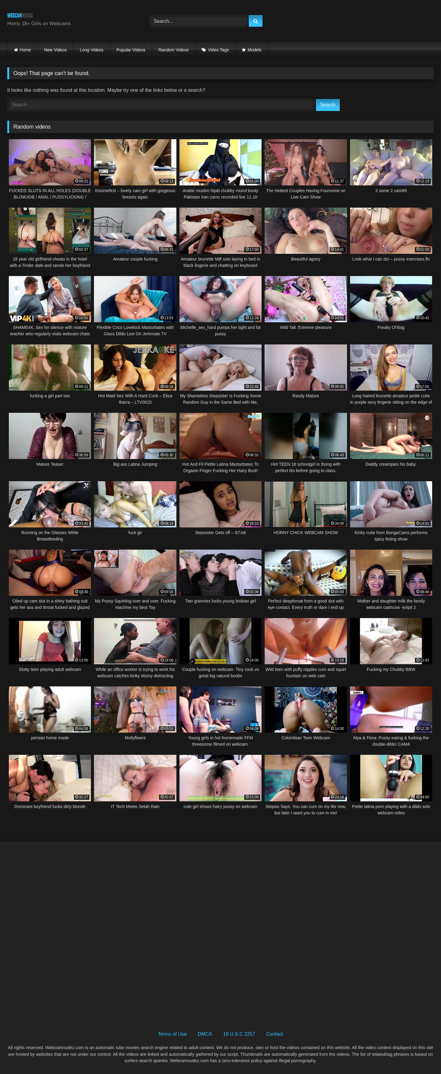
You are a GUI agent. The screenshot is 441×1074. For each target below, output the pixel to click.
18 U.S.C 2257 (239, 1034)
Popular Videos (130, 49)
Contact (274, 1034)
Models (254, 49)
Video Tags (218, 49)
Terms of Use (172, 1034)
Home (25, 49)
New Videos (55, 49)
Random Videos (173, 49)
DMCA (205, 1034)
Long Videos (91, 49)
